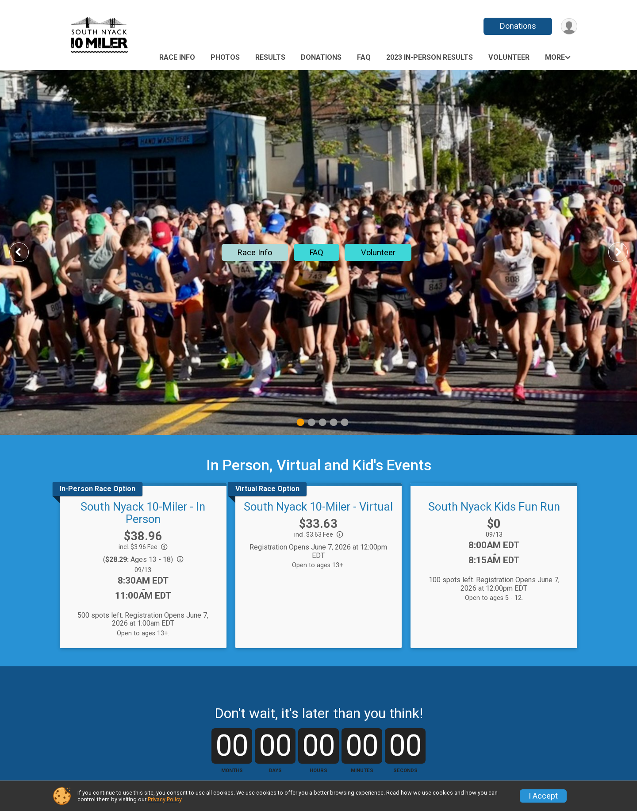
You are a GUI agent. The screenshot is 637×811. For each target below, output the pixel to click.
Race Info (177, 57)
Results (270, 57)
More (555, 57)
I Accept (543, 796)
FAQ (364, 57)
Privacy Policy (164, 799)
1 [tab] (300, 422)
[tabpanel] (318, 252)
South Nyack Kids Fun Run (494, 506)
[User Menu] (569, 26)
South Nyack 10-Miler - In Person (143, 513)
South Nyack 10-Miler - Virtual (318, 506)
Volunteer (509, 57)
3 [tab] (322, 422)
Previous (25, 252)
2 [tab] (311, 422)
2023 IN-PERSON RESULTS (429, 57)
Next (625, 252)
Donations (518, 26)
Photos (225, 57)
